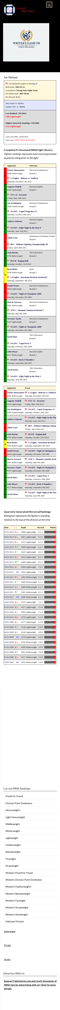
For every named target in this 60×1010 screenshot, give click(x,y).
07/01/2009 (9, 627)
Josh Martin (12, 252)
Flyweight (11, 858)
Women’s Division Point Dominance (24, 879)
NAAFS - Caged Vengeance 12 (23, 211)
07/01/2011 (9, 587)
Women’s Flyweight (16, 900)
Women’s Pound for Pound (19, 872)
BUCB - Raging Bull (19, 261)
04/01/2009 (9, 632)
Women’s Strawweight (17, 907)
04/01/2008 (9, 652)
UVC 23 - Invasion (18, 195)
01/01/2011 (9, 597)
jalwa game (9, 931)
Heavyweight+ (13, 810)
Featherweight (13, 845)
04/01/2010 (9, 612)
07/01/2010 (9, 607)
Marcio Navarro (14, 302)
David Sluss (12, 337)
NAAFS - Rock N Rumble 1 (22, 360)
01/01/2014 (9, 542)
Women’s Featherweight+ (19, 886)
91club (7, 945)
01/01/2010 (9, 617)
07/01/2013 (9, 552)
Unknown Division (15, 921)
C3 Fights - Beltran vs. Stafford (24, 178)
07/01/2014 (9, 532)
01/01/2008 (9, 657)
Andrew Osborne (14, 221)
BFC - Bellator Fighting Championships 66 (29, 244)
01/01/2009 (9, 637)
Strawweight (12, 865)
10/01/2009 (9, 622)
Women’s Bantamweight (18, 893)
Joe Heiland (11, 77)
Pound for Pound (14, 796)
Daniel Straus (13, 286)
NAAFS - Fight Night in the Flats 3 (25, 376)
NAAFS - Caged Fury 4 (20, 343)
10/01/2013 (9, 547)
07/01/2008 (9, 647)
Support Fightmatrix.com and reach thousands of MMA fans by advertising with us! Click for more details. (30, 985)
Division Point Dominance (19, 803)
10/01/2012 (9, 567)
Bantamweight (13, 851)
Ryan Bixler (12, 269)
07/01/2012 (9, 572)
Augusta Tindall (14, 187)
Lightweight (12, 838)
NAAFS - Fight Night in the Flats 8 (25, 228)
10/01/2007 (9, 662)
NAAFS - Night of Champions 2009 (25, 294)
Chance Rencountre (27, 140)
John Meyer (12, 351)
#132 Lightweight (13, 126)
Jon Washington (14, 203)
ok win (7, 959)
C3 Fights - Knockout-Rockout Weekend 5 (29, 277)
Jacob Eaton (12, 370)
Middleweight (13, 824)
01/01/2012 (9, 577)
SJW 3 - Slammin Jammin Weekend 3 (27, 310)
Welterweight (13, 831)
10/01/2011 (9, 582)
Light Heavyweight (15, 817)
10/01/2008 (9, 642)
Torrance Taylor (14, 319)
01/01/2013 (9, 562)
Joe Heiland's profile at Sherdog (22, 83)
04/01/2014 (9, 537)
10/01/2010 (9, 602)
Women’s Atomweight (17, 914)
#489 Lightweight (13, 116)
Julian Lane (12, 238)
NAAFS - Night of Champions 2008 (25, 327)
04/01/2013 (9, 557)
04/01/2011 (9, 592)
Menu (49, 5)
